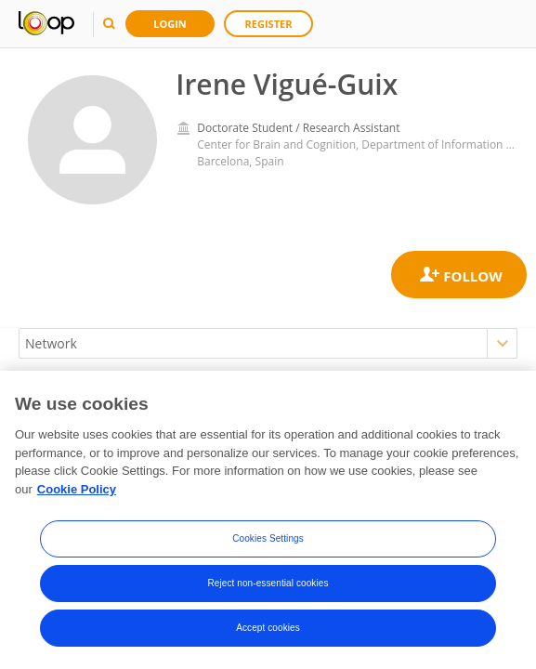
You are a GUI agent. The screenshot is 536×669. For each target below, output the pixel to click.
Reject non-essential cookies (267, 584)
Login (170, 24)
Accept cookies (268, 628)
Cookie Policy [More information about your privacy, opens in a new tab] (76, 490)
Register (269, 24)
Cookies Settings (268, 539)
